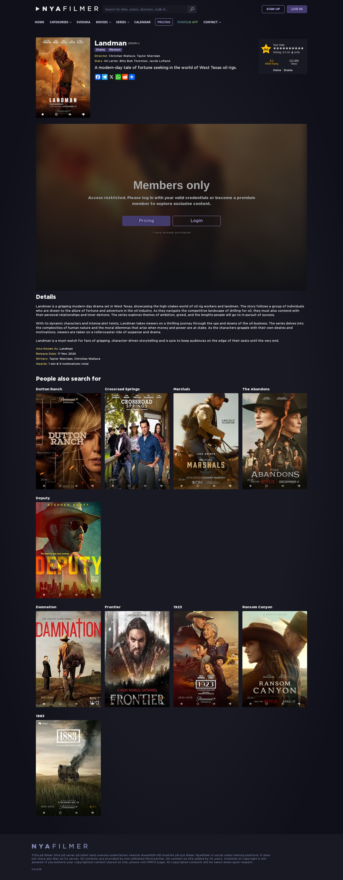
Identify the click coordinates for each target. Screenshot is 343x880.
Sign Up (273, 9)
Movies (102, 22)
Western (115, 50)
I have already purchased (172, 233)
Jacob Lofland (159, 61)
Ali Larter (111, 61)
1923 (177, 607)
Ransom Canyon (257, 607)
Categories (59, 22)
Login (196, 221)
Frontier (113, 607)
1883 (40, 716)
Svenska (83, 22)
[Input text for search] (145, 9)
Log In (297, 9)
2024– (133, 43)
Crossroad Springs (122, 389)
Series (121, 22)
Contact (210, 22)
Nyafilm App (187, 22)
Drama (100, 50)
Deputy (43, 498)
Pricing (164, 22)
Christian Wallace (122, 56)
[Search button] (192, 9)
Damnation (46, 607)
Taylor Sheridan (148, 56)
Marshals (181, 389)
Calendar (142, 22)
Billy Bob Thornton (133, 61)
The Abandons (256, 389)
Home (39, 22)
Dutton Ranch (49, 389)
